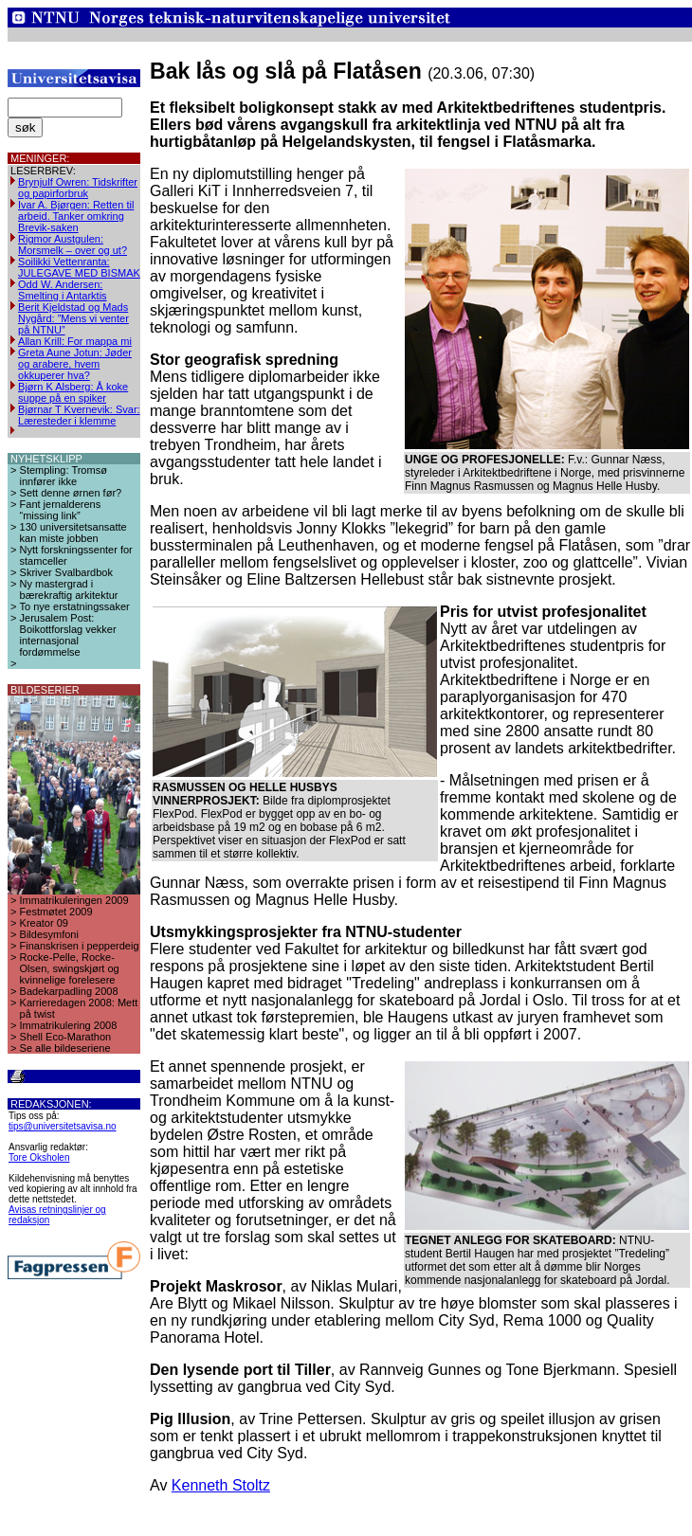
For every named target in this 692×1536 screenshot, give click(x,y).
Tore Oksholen (39, 1157)
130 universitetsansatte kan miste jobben (73, 532)
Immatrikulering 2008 (69, 1025)
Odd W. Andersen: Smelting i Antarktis (62, 290)
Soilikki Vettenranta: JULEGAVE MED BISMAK (79, 267)
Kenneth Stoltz (221, 1485)
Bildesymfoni (49, 934)
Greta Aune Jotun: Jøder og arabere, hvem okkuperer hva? (75, 364)
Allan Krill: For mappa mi (75, 341)
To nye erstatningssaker (75, 606)
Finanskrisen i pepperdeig (79, 945)
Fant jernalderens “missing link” (60, 509)
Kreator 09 (44, 923)
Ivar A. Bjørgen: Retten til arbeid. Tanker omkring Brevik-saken (76, 216)
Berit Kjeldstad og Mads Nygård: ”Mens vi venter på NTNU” (73, 318)
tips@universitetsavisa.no (63, 1126)
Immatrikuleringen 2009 (74, 900)
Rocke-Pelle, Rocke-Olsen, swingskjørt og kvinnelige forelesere (69, 968)
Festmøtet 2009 (56, 911)
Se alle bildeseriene (65, 1048)
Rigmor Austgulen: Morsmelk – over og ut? (72, 244)
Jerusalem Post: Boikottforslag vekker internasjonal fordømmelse (68, 635)
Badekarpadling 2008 (69, 991)
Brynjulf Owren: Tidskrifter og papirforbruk (77, 187)
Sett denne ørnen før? (71, 492)
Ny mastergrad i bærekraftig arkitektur (69, 589)
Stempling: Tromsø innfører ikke (63, 475)
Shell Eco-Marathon (66, 1036)
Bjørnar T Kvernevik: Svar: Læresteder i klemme (79, 415)
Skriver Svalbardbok (66, 572)
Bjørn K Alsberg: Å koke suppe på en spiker (73, 392)
